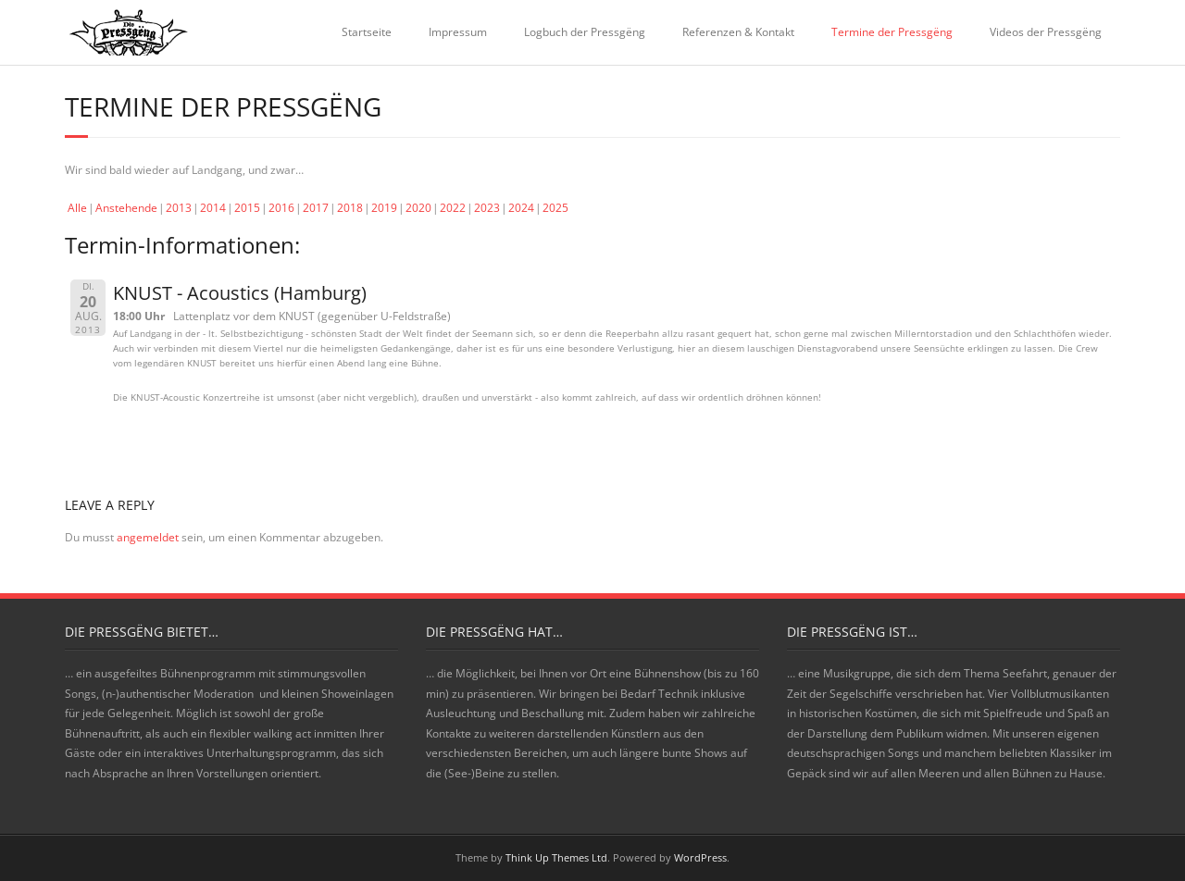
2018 (350, 208)
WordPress (700, 857)
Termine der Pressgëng (892, 32)
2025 (555, 208)
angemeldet (148, 537)
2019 (384, 208)
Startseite (367, 32)
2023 (487, 208)
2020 (418, 208)
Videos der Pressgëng (1046, 32)
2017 (316, 208)
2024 (521, 208)
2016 (281, 208)
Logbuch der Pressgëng (584, 32)
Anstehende (126, 208)
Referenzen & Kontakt (738, 32)
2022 (453, 208)
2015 (247, 208)
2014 (213, 208)
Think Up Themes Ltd (556, 857)
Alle (77, 208)
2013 (179, 208)
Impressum (458, 32)
